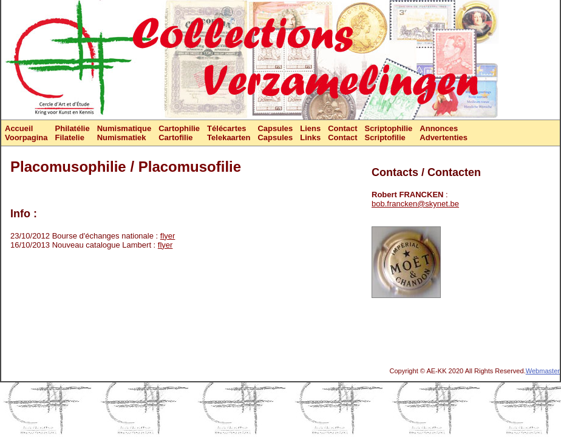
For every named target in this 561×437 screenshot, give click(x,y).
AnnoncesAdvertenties (443, 133)
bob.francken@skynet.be (415, 203)
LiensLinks (310, 133)
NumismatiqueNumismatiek (124, 133)
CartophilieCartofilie (179, 133)
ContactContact (342, 133)
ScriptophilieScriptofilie (389, 133)
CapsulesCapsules (275, 133)
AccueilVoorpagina (26, 133)
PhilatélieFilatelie (72, 133)
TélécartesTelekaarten (228, 133)
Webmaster (543, 370)
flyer (167, 235)
